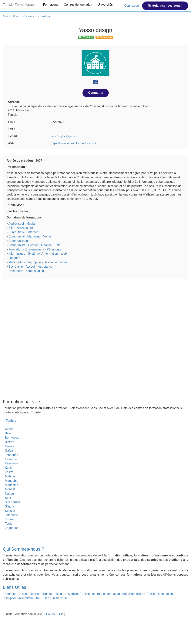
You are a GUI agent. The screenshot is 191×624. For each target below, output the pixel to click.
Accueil (6, 16)
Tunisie (11, 420)
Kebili (8, 467)
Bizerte (9, 442)
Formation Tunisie (15, 593)
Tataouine (11, 515)
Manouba (11, 480)
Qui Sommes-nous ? (23, 549)
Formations (50, 4)
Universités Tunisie (77, 593)
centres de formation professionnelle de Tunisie (124, 593)
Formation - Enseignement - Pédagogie (34, 249)
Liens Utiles (14, 587)
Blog (59, 593)
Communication (18, 240)
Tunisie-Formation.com (20, 5)
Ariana (9, 429)
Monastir (10, 489)
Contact (95, 92)
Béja (8, 433)
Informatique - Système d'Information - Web (37, 253)
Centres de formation (78, 4)
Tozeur (9, 519)
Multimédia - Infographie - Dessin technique (37, 262)
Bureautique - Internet (23, 232)
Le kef (9, 472)
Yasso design (44, 16)
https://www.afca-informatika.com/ (73, 143)
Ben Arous (12, 437)
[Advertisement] (95, 311)
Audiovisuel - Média (21, 223)
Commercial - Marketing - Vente (29, 236)
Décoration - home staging (26, 270)
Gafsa (9, 450)
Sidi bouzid (12, 502)
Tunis (8, 523)
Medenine (11, 485)
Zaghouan (11, 528)
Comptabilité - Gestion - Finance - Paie (34, 245)
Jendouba (11, 455)
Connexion (131, 5)
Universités (105, 4)
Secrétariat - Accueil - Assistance (30, 266)
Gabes (9, 446)
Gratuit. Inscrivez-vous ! (165, 5)
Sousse (10, 510)
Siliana (9, 506)
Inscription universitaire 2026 (22, 598)
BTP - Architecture (20, 227)
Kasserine (11, 463)
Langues (14, 257)
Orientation (165, 593)
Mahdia (10, 476)
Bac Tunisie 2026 (55, 598)
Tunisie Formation (41, 593)
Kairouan (11, 459)
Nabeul (10, 493)
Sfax (8, 497)
